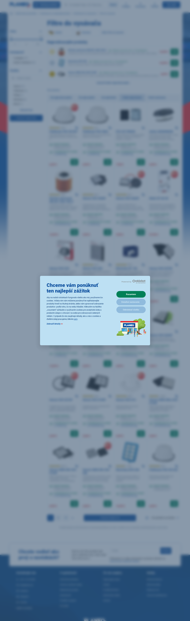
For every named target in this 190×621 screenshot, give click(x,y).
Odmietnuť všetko (131, 310)
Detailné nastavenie (130, 302)
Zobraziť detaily (55, 324)
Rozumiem (131, 294)
